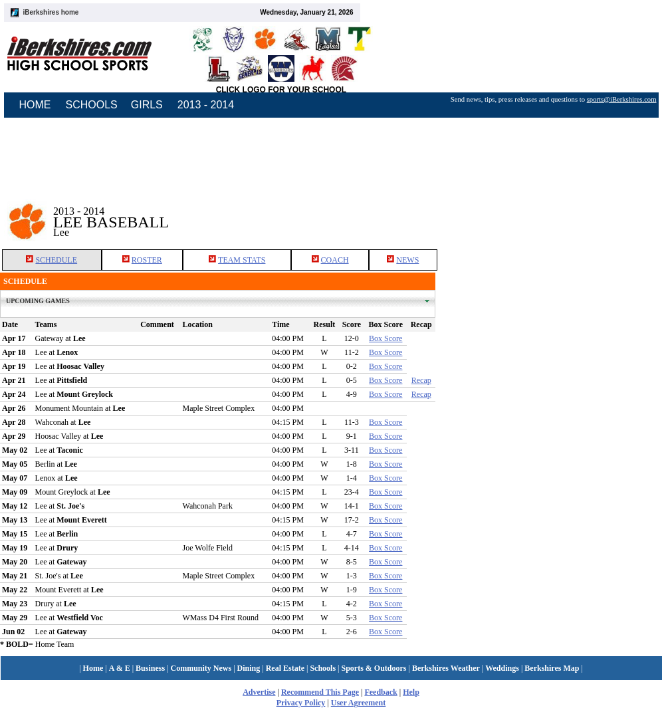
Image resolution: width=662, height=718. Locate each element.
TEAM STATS (241, 260)
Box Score (385, 338)
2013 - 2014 (205, 104)
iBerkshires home (51, 12)
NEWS (407, 260)
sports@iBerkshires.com (622, 99)
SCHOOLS (92, 104)
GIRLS (147, 104)
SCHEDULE (56, 260)
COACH (335, 260)
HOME (35, 104)
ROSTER (147, 260)
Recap (421, 380)
